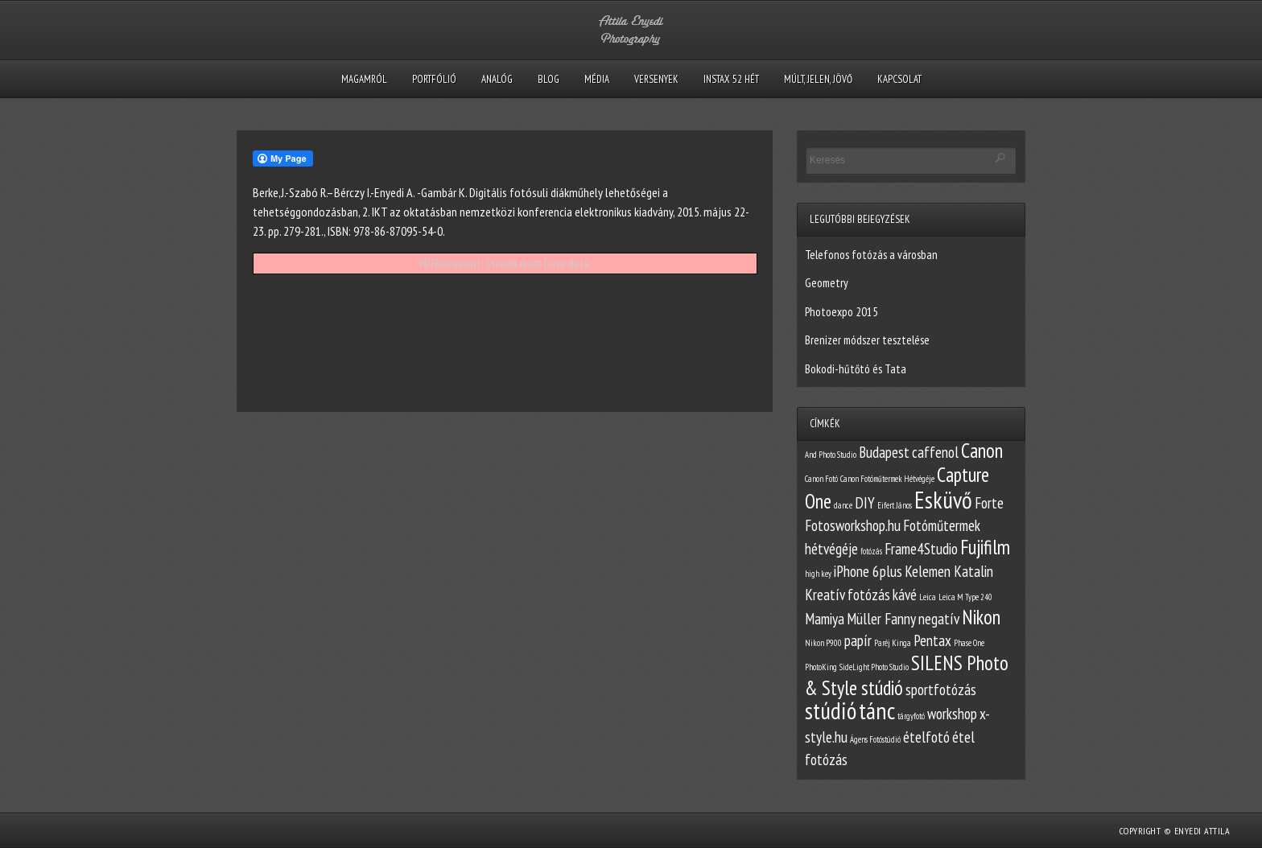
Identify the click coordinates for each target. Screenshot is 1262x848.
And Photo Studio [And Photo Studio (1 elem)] (830, 454)
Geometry (826, 282)
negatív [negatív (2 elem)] (938, 618)
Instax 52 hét (731, 79)
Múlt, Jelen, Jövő (818, 79)
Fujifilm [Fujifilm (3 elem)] (985, 547)
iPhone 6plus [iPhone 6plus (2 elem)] (868, 571)
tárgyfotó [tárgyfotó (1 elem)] (911, 716)
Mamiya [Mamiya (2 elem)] (824, 618)
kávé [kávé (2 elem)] (905, 594)
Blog (548, 79)
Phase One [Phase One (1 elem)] (969, 642)
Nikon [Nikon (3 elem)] (981, 617)
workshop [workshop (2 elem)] (952, 713)
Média (596, 79)
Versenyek (656, 79)
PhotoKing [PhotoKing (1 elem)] (821, 667)
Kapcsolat (899, 79)
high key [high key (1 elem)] (818, 573)
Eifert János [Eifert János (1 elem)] (894, 505)
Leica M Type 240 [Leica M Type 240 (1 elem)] (965, 597)
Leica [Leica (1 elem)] (927, 597)
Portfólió (434, 79)
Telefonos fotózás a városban (871, 254)
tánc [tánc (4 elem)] (877, 710)
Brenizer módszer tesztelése (867, 340)
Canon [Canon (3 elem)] (982, 450)
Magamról (364, 79)
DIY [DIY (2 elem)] (865, 503)
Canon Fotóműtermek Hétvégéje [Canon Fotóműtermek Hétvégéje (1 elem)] (887, 478)
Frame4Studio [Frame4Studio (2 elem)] (921, 548)
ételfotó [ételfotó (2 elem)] (926, 737)
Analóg (497, 79)
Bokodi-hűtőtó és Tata (855, 369)
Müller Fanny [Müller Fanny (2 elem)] (881, 618)
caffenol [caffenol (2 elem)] (935, 452)
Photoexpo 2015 (841, 311)
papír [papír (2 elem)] (858, 640)
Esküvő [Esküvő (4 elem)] (943, 499)
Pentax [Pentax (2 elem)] (932, 640)
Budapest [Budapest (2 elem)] (884, 452)
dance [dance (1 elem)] (843, 505)
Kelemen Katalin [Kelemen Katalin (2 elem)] (949, 571)
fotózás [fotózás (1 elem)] (871, 551)
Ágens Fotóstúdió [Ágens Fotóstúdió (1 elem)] (875, 739)
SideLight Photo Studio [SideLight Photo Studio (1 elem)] (874, 667)
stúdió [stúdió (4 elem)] (830, 710)
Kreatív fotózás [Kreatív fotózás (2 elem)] (847, 594)
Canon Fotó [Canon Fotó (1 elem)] (821, 478)
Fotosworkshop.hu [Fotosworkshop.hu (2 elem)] (853, 525)
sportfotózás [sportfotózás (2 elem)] (940, 689)
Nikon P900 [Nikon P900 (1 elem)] (823, 642)
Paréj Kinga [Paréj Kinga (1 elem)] (892, 642)
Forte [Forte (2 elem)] (989, 503)
